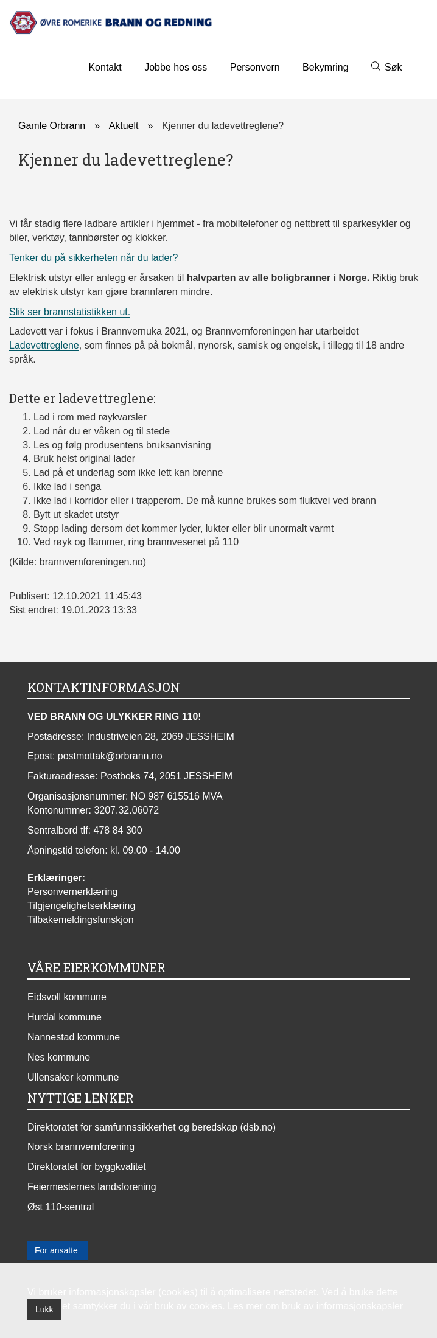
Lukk (44, 1309)
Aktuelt (124, 125)
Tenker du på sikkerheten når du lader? (93, 258)
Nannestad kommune (73, 1037)
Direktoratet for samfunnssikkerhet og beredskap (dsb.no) (151, 1127)
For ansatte (57, 1250)
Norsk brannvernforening (81, 1146)
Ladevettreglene (44, 345)
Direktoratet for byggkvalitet (86, 1167)
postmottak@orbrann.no (110, 756)
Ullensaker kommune (73, 1077)
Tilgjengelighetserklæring (81, 906)
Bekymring (325, 67)
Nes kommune (58, 1057)
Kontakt (104, 67)
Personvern (255, 67)
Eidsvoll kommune (67, 997)
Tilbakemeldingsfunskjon (80, 920)
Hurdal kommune (64, 1017)
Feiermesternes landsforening (91, 1187)
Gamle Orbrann (51, 125)
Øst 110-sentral (60, 1207)
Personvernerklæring (72, 892)
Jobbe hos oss (175, 67)
